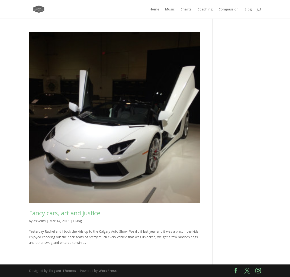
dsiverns (39, 221)
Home (154, 9)
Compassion (228, 9)
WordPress (108, 270)
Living (77, 221)
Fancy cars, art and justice (64, 213)
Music (169, 9)
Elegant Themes (62, 270)
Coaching (205, 9)
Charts (185, 9)
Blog (248, 9)
